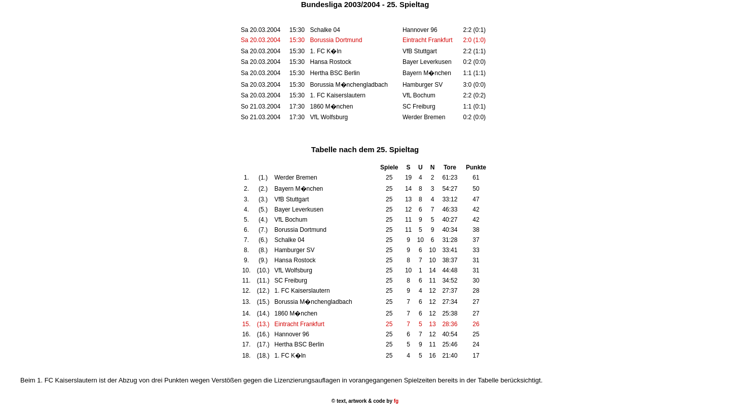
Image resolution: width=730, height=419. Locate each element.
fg (395, 401)
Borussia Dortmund (336, 40)
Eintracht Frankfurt (428, 40)
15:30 (297, 40)
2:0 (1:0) (474, 40)
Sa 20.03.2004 (260, 40)
